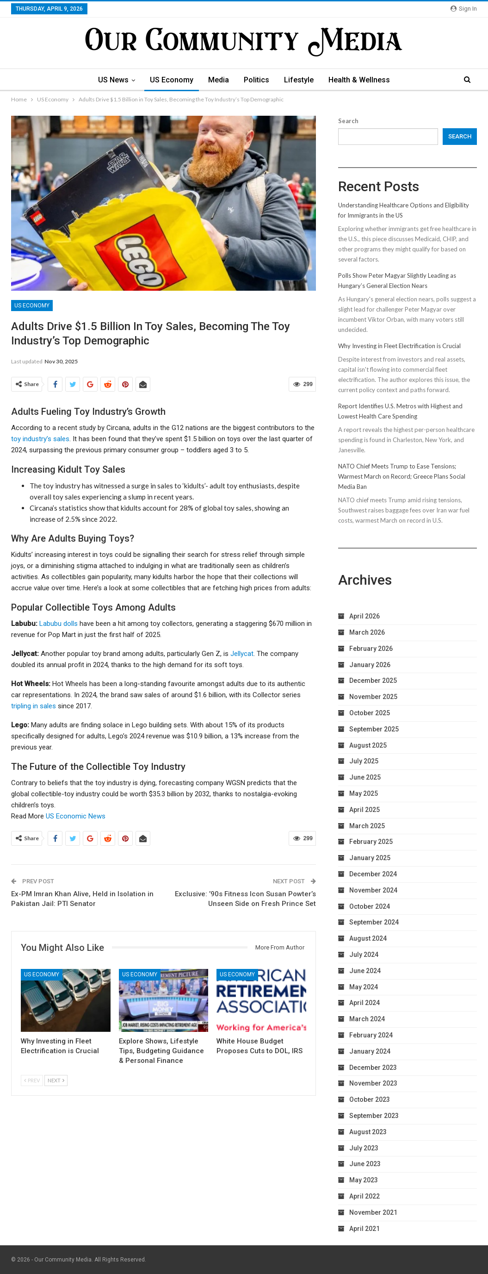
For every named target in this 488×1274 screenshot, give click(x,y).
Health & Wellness (363, 79)
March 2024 (367, 1019)
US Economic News (75, 816)
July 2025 (363, 761)
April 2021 (364, 1228)
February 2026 (371, 648)
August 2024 (368, 938)
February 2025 (371, 841)
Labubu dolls (58, 623)
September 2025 (374, 729)
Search (348, 121)
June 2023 (365, 1164)
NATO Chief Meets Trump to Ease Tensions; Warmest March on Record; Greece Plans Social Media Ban (401, 476)
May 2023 (363, 1180)
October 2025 (369, 713)
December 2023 (373, 1067)
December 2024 (373, 874)
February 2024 (371, 1035)
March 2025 (367, 826)
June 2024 (365, 970)
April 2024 (364, 1002)
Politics (257, 79)
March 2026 (367, 632)
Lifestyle (301, 79)
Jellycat (241, 653)
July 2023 (363, 1148)
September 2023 (374, 1115)
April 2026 (364, 616)
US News (110, 79)
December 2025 (373, 680)
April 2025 (364, 809)
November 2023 (373, 1083)
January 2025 (369, 858)
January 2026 (369, 664)
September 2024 (374, 922)
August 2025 (368, 745)
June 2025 (365, 777)
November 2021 (373, 1212)
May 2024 (363, 987)
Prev (32, 1080)
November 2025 (373, 696)
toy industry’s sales (40, 439)
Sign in (464, 8)
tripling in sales (33, 706)
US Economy (169, 79)
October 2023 (369, 1099)
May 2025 (363, 793)
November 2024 (373, 890)
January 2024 (369, 1051)
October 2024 (369, 906)
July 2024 (363, 954)
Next (56, 1080)
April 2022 (364, 1196)
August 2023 (368, 1132)
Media (218, 79)
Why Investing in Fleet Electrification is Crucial (399, 346)
